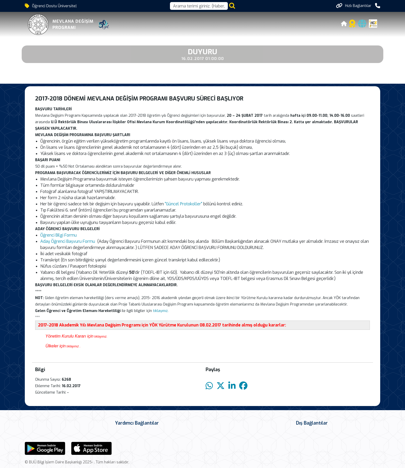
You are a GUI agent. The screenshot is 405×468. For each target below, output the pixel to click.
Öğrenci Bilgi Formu (58, 235)
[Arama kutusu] (199, 6)
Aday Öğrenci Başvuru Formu (67, 241)
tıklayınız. (161, 310)
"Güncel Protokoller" (183, 204)
